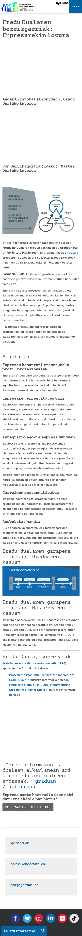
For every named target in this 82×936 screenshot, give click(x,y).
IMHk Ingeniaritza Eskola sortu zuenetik (29, 663)
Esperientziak (18, 843)
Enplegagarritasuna (23, 885)
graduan (45, 781)
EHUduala (71, 252)
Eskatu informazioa (20, 931)
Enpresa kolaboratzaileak (27, 864)
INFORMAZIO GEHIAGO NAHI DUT (28, 807)
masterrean (20, 786)
